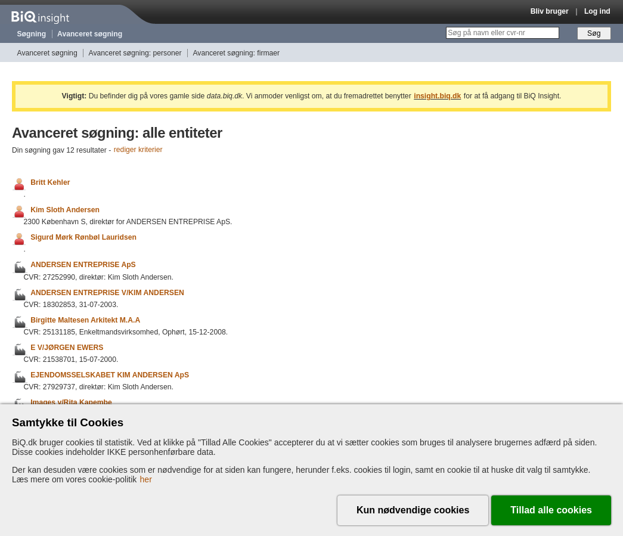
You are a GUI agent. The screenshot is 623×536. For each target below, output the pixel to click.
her (146, 479)
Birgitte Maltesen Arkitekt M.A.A (85, 320)
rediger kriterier (138, 150)
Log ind (597, 11)
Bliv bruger (550, 11)
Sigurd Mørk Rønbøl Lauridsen (83, 237)
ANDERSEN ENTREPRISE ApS (83, 265)
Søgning (32, 34)
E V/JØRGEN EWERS (66, 347)
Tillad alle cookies (551, 510)
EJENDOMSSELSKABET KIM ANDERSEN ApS (109, 375)
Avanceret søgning (89, 34)
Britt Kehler (50, 182)
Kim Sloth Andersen (65, 210)
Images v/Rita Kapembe (70, 402)
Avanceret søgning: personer (135, 53)
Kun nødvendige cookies (413, 510)
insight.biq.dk (437, 96)
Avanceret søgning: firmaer (236, 53)
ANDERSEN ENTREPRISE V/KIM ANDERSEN (107, 293)
